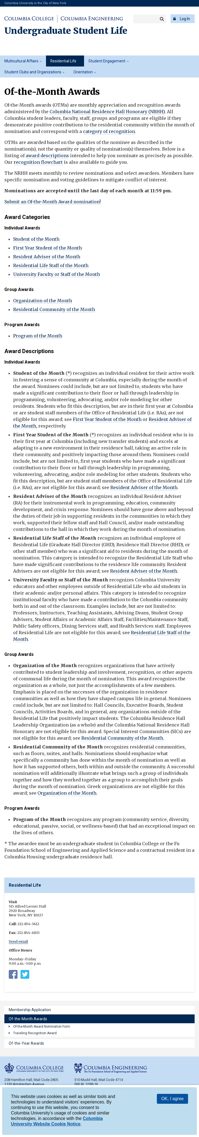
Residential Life (63, 61)
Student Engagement (106, 61)
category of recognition (109, 131)
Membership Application (30, 1010)
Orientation (83, 72)
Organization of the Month (42, 300)
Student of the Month (36, 239)
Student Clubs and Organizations (32, 72)
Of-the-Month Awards (28, 1019)
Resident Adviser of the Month (46, 256)
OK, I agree (172, 1099)
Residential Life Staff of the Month (50, 265)
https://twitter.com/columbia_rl (25, 975)
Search (161, 19)
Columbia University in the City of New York (35, 3)
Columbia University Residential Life (13, 975)
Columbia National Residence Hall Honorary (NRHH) (107, 111)
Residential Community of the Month (54, 309)
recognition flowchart (38, 162)
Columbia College (30, 19)
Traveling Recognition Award (35, 1033)
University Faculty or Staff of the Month (56, 274)
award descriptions (47, 155)
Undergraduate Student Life (65, 30)
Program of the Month (37, 336)
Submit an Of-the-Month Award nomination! (52, 201)
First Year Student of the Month (47, 248)
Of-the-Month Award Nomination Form (41, 1026)
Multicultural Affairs (21, 61)
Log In (185, 18)
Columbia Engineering (91, 19)
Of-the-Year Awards (26, 1043)
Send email (18, 941)
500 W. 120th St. (86, 1084)
